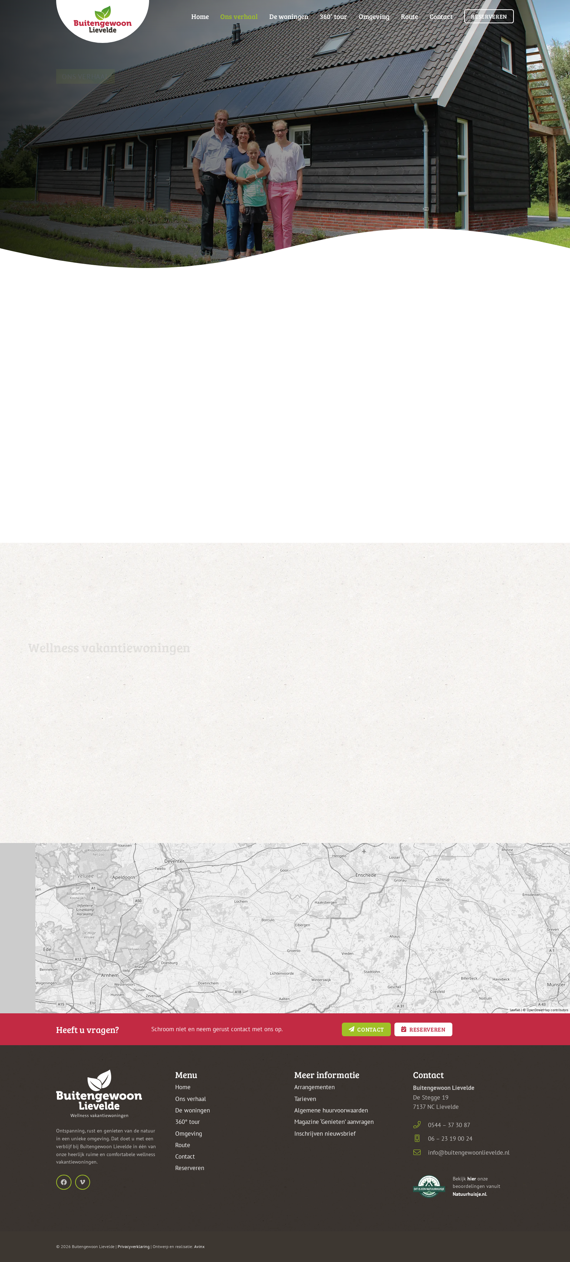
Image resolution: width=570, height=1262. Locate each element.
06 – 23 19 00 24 (450, 1138)
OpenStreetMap (538, 1010)
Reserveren (189, 1168)
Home (183, 1087)
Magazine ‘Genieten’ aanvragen (334, 1122)
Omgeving (188, 1133)
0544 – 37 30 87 (449, 1125)
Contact (185, 1156)
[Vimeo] (82, 1182)
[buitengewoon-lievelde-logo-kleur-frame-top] (102, 21)
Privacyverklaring (133, 1246)
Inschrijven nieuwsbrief (324, 1133)
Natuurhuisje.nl (469, 1194)
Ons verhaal (190, 1099)
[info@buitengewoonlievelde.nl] (420, 1152)
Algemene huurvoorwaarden (331, 1110)
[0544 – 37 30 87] (420, 1125)
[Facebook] (64, 1182)
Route (182, 1145)
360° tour (187, 1122)
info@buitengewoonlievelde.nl (469, 1152)
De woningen (192, 1110)
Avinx (199, 1246)
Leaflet (515, 1010)
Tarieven (305, 1099)
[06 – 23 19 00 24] (420, 1138)
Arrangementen (314, 1087)
